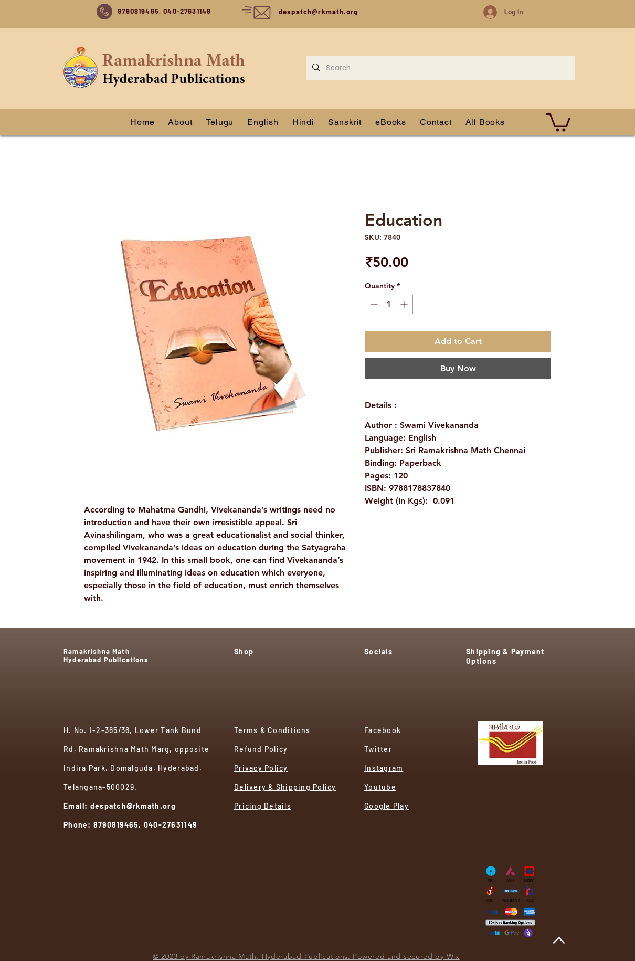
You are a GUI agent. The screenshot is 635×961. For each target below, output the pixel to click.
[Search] (439, 68)
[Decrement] (372, 304)
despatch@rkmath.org (318, 11)
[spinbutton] (388, 304)
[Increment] (404, 304)
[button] (558, 121)
